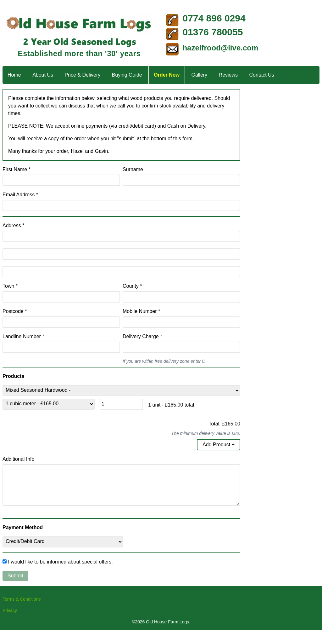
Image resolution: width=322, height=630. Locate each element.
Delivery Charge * (142, 336)
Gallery (199, 75)
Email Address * (20, 194)
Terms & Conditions (22, 599)
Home (14, 75)
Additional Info (18, 459)
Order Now (167, 75)
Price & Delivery (82, 75)
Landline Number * (23, 336)
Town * (10, 286)
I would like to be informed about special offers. (60, 561)
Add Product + (219, 444)
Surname (133, 169)
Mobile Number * (141, 311)
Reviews (228, 75)
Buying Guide (127, 75)
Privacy (10, 610)
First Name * (17, 169)
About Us (42, 75)
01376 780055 (212, 32)
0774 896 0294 (213, 18)
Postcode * (15, 311)
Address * (13, 225)
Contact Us (261, 75)
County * (132, 286)
